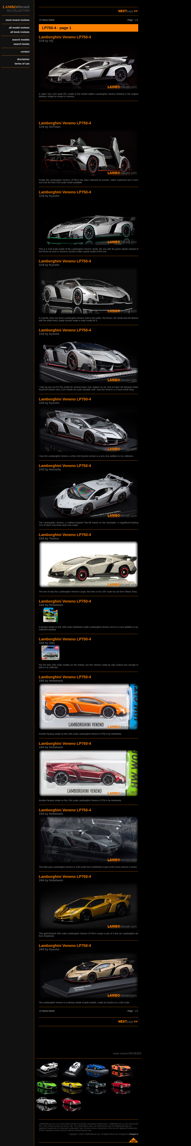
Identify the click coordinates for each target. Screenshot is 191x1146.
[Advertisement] (88, 111)
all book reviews (20, 32)
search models (21, 39)
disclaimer (23, 59)
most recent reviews (18, 20)
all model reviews (19, 27)
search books (22, 44)
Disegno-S (134, 1134)
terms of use (22, 63)
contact (25, 51)
